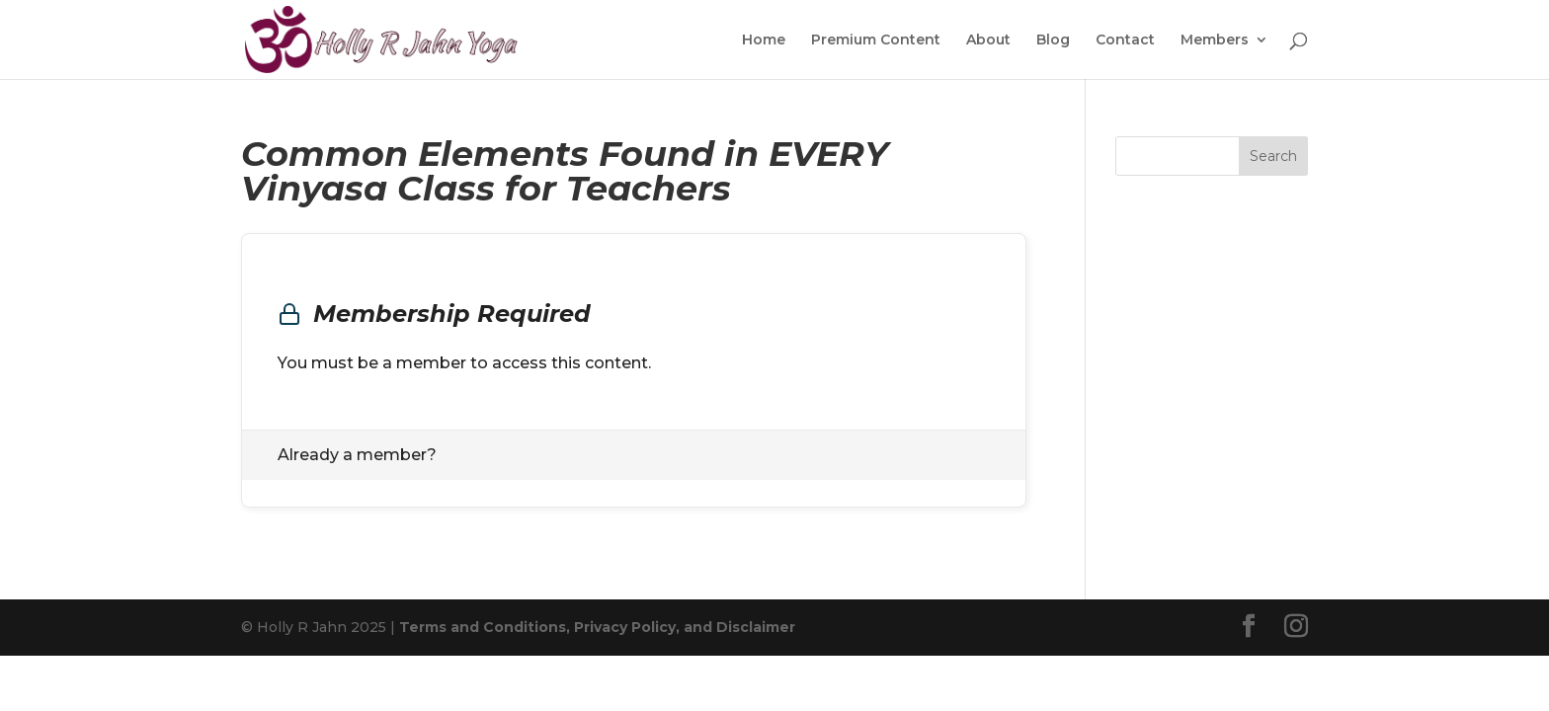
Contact (1125, 40)
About (988, 40)
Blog (1053, 40)
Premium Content (875, 40)
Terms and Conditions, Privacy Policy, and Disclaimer (597, 627)
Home (763, 40)
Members (1215, 40)
